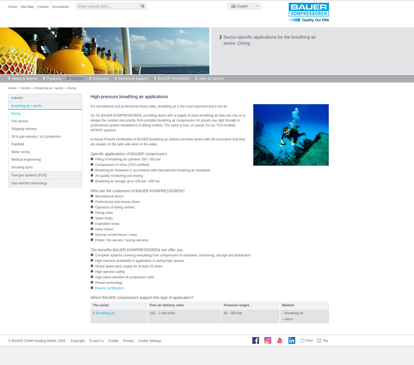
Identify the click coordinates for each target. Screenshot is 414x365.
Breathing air (105, 313)
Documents (60, 7)
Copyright (78, 341)
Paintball (17, 144)
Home (12, 7)
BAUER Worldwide (174, 78)
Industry (17, 98)
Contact (43, 7)
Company (101, 78)
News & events (24, 78)
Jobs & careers (211, 78)
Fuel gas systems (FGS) (29, 175)
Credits (113, 341)
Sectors (77, 78)
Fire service (19, 121)
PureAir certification (109, 288)
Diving (15, 113)
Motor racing (20, 152)
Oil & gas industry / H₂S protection (36, 136)
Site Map (27, 7)
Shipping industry (23, 129)
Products (54, 78)
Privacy (128, 341)
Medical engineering (26, 160)
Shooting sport (21, 167)
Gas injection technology (29, 183)
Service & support (133, 78)
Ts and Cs (96, 341)
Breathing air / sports (49, 88)
